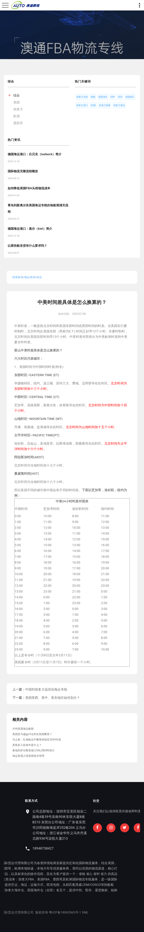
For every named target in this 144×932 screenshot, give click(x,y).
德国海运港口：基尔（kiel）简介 (30, 228)
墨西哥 (18, 123)
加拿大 (18, 109)
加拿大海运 (119, 105)
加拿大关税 (82, 97)
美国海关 (102, 97)
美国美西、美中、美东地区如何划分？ (52, 698)
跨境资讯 (17, 277)
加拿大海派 (104, 105)
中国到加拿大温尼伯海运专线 (46, 689)
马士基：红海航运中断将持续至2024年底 (36, 739)
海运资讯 (29, 277)
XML (35, 912)
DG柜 (93, 105)
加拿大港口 (82, 105)
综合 (16, 95)
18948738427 (92, 848)
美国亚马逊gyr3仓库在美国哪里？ (32, 734)
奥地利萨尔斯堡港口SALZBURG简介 (33, 750)
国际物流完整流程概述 (23, 171)
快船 (93, 97)
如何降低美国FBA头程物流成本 (29, 188)
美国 (16, 102)
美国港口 (130, 97)
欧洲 (16, 116)
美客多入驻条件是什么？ (27, 744)
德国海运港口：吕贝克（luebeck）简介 (35, 154)
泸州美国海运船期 (23, 728)
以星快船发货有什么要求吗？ (27, 245)
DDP (112, 97)
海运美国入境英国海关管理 (28, 755)
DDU (120, 97)
